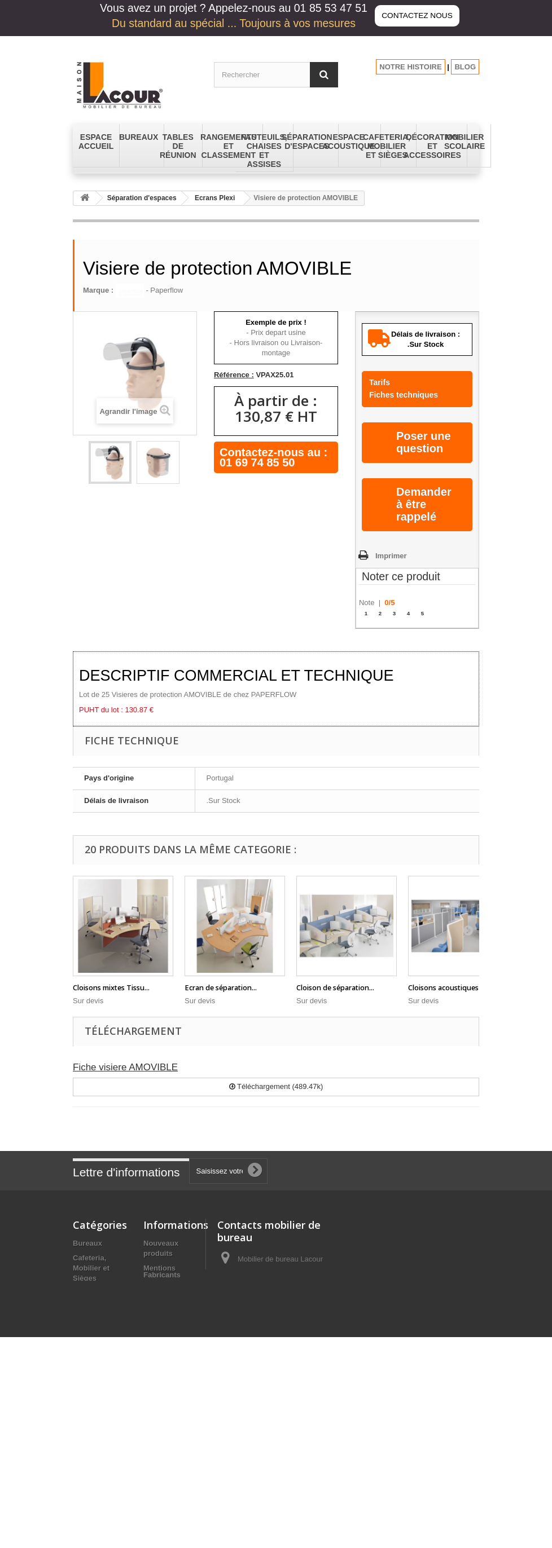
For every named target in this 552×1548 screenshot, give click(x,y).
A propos (159, 1328)
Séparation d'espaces (142, 198)
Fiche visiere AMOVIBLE (125, 1067)
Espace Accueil (99, 1317)
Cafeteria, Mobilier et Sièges (91, 1268)
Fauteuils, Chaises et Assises (91, 1367)
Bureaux (87, 1243)
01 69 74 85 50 (257, 462)
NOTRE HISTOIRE (410, 67)
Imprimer (391, 556)
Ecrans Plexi (215, 198)
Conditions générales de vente (166, 1303)
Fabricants (162, 1482)
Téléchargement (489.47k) (276, 1086)
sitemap (157, 1467)
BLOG (465, 67)
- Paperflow (149, 290)
